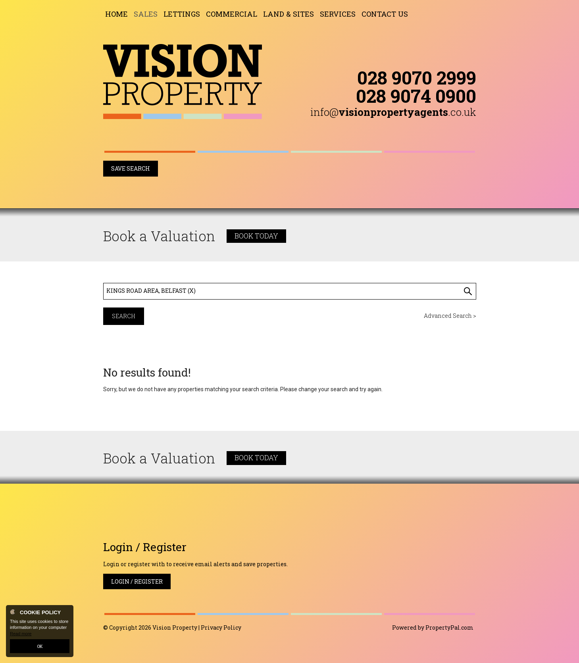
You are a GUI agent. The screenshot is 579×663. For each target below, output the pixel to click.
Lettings (182, 14)
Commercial (231, 14)
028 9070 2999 (416, 77)
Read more (20, 633)
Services (338, 14)
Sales (146, 14)
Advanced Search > (450, 315)
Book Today (256, 235)
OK (40, 646)
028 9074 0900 (416, 95)
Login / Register (137, 581)
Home (116, 14)
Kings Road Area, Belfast (151, 290)
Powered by (432, 627)
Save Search (130, 168)
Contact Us (385, 14)
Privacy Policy (221, 627)
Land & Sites (288, 14)
